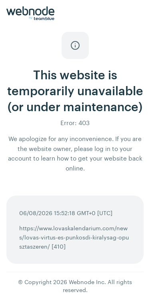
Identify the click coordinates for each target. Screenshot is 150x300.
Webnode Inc (86, 281)
